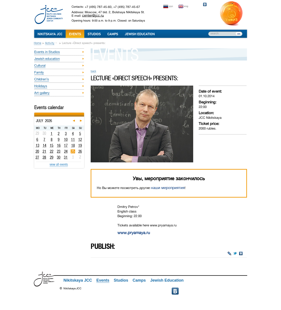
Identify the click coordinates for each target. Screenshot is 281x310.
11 (73, 139)
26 (80, 151)
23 (58, 151)
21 (44, 151)
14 (44, 145)
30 (58, 157)
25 (73, 151)
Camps (112, 34)
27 (37, 157)
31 (66, 157)
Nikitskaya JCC (50, 34)
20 (37, 151)
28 (44, 157)
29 (51, 157)
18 (73, 145)
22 (51, 151)
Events (75, 34)
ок (238, 33)
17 (66, 145)
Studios (94, 34)
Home (37, 43)
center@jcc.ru (93, 15)
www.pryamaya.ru (133, 233)
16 (59, 145)
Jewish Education (140, 34)
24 (66, 151)
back (93, 71)
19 (80, 145)
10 (66, 139)
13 (37, 145)
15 (51, 145)
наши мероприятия (168, 188)
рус (171, 6)
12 (80, 139)
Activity (49, 43)
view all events (59, 164)
